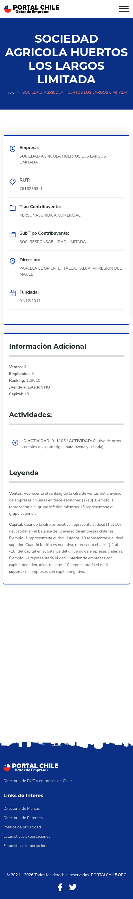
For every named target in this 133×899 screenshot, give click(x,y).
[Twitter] (72, 888)
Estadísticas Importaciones (26, 845)
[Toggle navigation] (124, 9)
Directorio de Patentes (23, 818)
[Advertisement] (66, 670)
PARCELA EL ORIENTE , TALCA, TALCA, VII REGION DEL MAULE (70, 271)
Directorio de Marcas (21, 808)
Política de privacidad (22, 827)
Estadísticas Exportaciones (26, 836)
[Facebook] (60, 888)
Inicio (9, 92)
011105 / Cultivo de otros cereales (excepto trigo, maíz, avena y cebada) (71, 443)
